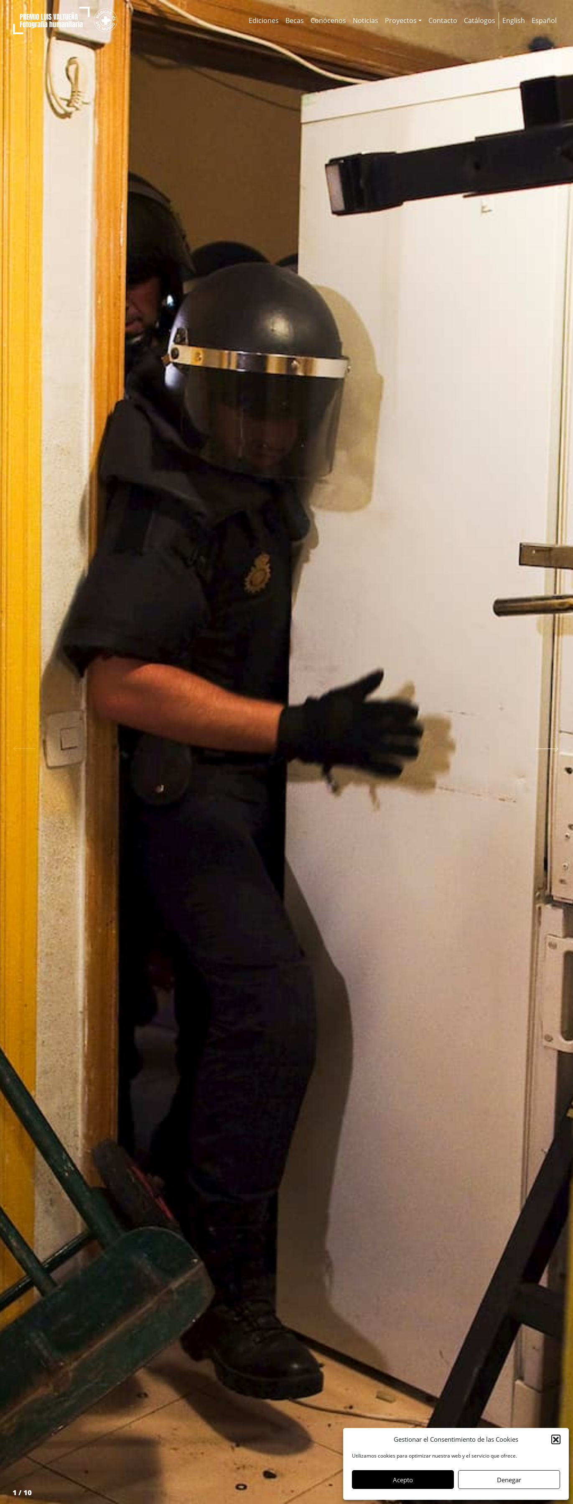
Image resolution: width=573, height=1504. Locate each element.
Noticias (365, 20)
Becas (294, 20)
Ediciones (264, 20)
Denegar (509, 1480)
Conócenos (328, 20)
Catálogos (479, 20)
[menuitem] (513, 20)
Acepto (403, 1480)
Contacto (442, 20)
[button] (556, 1439)
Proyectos (401, 20)
